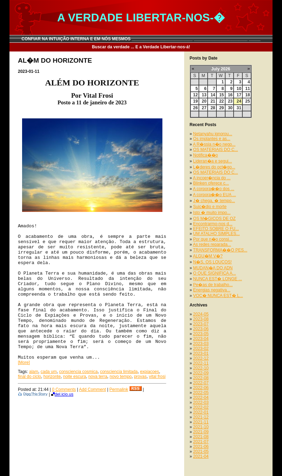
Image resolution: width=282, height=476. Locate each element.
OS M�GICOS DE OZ (214, 218)
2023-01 (201, 353)
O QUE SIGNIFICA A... (214, 273)
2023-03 (201, 343)
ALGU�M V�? (208, 256)
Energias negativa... (211, 290)
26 (195, 107)
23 (230, 101)
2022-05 (201, 392)
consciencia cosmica (78, 371)
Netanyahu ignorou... (212, 133)
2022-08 (201, 377)
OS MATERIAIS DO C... (215, 149)
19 (195, 101)
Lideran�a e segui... (212, 161)
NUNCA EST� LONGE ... (217, 278)
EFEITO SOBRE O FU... (216, 228)
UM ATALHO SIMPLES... (216, 233)
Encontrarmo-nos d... (213, 223)
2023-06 (201, 328)
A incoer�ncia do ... (211, 177)
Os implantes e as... (211, 138)
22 (221, 101)
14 (212, 94)
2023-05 (201, 333)
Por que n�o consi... (213, 239)
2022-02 (201, 407)
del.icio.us (62, 394)
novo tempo (121, 376)
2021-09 (201, 431)
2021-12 (201, 417)
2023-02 (201, 348)
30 (230, 107)
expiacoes (149, 371)
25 (247, 101)
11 (247, 88)
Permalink (118, 389)
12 (195, 94)
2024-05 (201, 314)
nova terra (97, 376)
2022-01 (201, 412)
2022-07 (201, 382)
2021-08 (201, 436)
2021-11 (201, 422)
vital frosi (157, 376)
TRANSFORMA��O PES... (220, 250)
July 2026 (220, 69)
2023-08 (201, 319)
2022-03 (201, 402)
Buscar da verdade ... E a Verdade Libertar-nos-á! (141, 46)
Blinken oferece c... (211, 183)
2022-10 (201, 368)
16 (230, 94)
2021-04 (201, 456)
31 (238, 107)
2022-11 (201, 363)
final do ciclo (29, 376)
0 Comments (64, 389)
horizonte (52, 376)
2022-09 (201, 373)
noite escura (74, 376)
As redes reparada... (212, 244)
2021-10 (201, 427)
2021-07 (201, 441)
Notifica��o (205, 155)
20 (204, 101)
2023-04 (201, 338)
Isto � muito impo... (212, 212)
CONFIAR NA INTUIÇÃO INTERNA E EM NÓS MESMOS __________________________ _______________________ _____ (141, 38)
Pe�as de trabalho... (213, 284)
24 (238, 101)
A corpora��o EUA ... (214, 194)
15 (221, 94)
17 (238, 94)
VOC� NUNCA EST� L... (218, 295)
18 (247, 94)
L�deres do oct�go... (214, 167)
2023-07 (201, 324)
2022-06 (201, 387)
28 (212, 107)
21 (212, 101)
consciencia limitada (118, 371)
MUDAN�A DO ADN (213, 267)
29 (221, 107)
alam (33, 371)
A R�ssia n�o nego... (214, 144)
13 (204, 94)
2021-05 (201, 451)
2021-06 (201, 446)
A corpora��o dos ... (213, 188)
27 (204, 107)
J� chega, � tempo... (214, 200)
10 (238, 88)
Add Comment (92, 389)
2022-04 (201, 397)
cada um (49, 371)
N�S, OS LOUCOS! (212, 262)
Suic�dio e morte (210, 206)
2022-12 (201, 358)
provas (140, 376)
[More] (24, 362)
